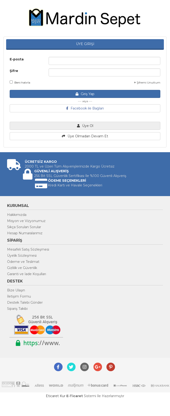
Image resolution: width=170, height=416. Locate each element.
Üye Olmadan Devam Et (85, 136)
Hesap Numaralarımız (24, 233)
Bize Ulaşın (16, 290)
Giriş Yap (85, 94)
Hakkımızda (16, 215)
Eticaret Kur (55, 396)
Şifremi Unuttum (147, 82)
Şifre (14, 71)
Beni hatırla (20, 82)
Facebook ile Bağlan (85, 108)
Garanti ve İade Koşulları (26, 274)
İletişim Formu (19, 296)
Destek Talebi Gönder (25, 302)
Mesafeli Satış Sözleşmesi (28, 249)
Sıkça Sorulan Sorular (24, 227)
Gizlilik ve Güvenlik (22, 268)
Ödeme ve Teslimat (23, 262)
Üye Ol (85, 126)
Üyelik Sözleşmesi (22, 255)
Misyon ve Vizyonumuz (26, 221)
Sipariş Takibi (17, 309)
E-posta (17, 59)
